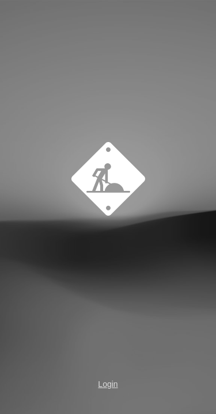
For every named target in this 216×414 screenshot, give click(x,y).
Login (108, 384)
